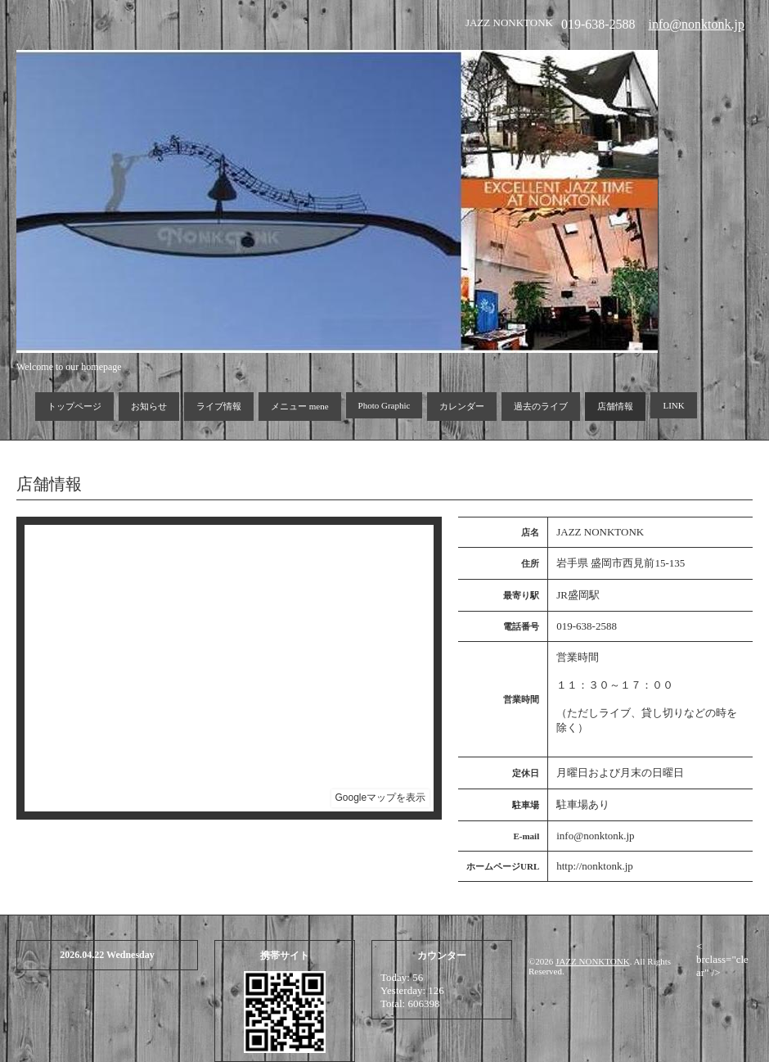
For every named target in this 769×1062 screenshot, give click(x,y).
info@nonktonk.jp (696, 24)
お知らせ (149, 406)
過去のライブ (541, 406)
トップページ (74, 406)
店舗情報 (615, 406)
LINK (673, 405)
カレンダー (461, 406)
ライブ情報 (218, 406)
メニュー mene (300, 406)
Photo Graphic (384, 405)
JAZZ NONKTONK (592, 961)
